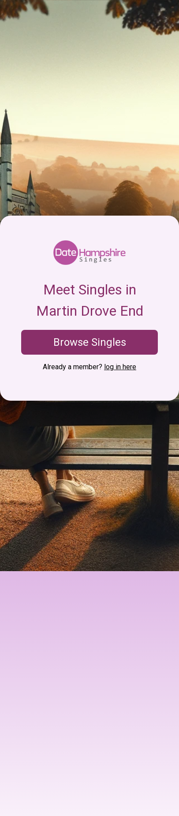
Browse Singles (89, 342)
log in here (120, 367)
